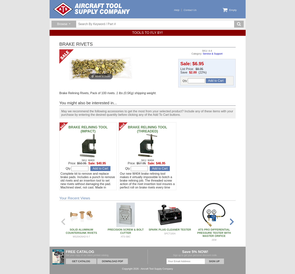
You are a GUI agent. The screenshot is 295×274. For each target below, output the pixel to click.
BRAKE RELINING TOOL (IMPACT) (88, 129)
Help (176, 10)
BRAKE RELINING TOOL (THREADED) (147, 129)
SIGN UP (214, 261)
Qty (193, 80)
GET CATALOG (81, 261)
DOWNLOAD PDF (112, 261)
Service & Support (212, 53)
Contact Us (190, 10)
